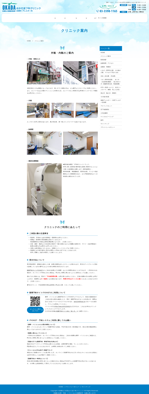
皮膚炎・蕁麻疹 (106, 65)
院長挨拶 (103, 58)
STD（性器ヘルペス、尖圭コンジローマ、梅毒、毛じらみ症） (111, 87)
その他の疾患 (105, 95)
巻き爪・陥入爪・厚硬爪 (108, 91)
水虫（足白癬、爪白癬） (108, 74)
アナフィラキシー (106, 104)
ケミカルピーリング (107, 115)
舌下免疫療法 (105, 107)
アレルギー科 (72, 17)
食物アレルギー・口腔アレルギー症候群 (111, 99)
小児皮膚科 (84, 17)
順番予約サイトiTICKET (35, 268)
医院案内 (50, 17)
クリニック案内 (106, 54)
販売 (102, 118)
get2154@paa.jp (79, 300)
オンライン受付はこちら (35, 308)
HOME (40, 17)
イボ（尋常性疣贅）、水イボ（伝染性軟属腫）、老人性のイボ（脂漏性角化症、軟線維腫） (111, 80)
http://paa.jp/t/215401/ (62, 304)
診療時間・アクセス (107, 61)
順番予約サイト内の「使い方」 (67, 309)
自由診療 (95, 17)
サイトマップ (105, 122)
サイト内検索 (106, 17)
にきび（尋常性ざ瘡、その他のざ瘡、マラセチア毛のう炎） (111, 69)
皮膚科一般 (60, 17)
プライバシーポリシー (108, 125)
